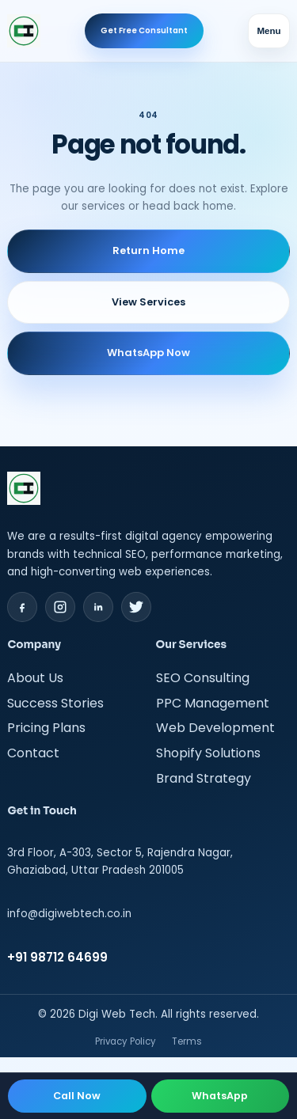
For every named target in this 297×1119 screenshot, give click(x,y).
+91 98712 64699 (57, 957)
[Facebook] (22, 607)
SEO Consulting (202, 678)
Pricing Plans (46, 728)
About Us (35, 678)
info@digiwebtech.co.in (69, 913)
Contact (33, 753)
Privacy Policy (125, 1041)
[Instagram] (60, 607)
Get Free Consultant (144, 30)
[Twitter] (136, 607)
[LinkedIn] (98, 607)
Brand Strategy (203, 778)
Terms (187, 1041)
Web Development (215, 728)
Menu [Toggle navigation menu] (268, 31)
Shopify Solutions (208, 753)
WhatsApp (220, 1095)
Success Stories (55, 703)
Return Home (148, 250)
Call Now (77, 1095)
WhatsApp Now (148, 352)
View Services (148, 301)
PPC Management (212, 703)
